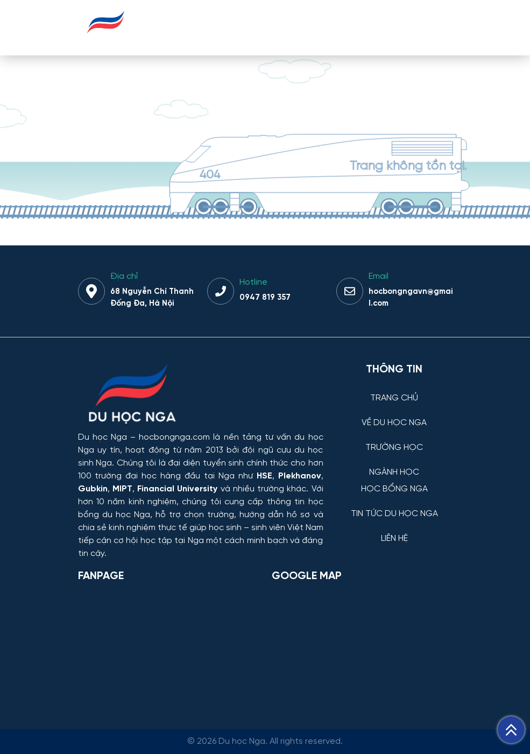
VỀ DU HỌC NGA (394, 423)
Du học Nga (102, 437)
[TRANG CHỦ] (394, 390)
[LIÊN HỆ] (394, 530)
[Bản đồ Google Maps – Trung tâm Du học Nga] (352, 646)
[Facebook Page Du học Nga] (168, 646)
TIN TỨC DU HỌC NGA (394, 514)
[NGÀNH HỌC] (394, 464)
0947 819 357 (265, 297)
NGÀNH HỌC (394, 472)
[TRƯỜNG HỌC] (394, 439)
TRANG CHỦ (394, 398)
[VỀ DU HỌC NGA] (394, 415)
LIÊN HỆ (394, 538)
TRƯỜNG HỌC (394, 447)
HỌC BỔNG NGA (394, 489)
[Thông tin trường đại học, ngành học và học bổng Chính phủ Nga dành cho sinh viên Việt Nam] (200, 395)
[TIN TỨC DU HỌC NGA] (394, 506)
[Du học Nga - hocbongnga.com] (105, 39)
